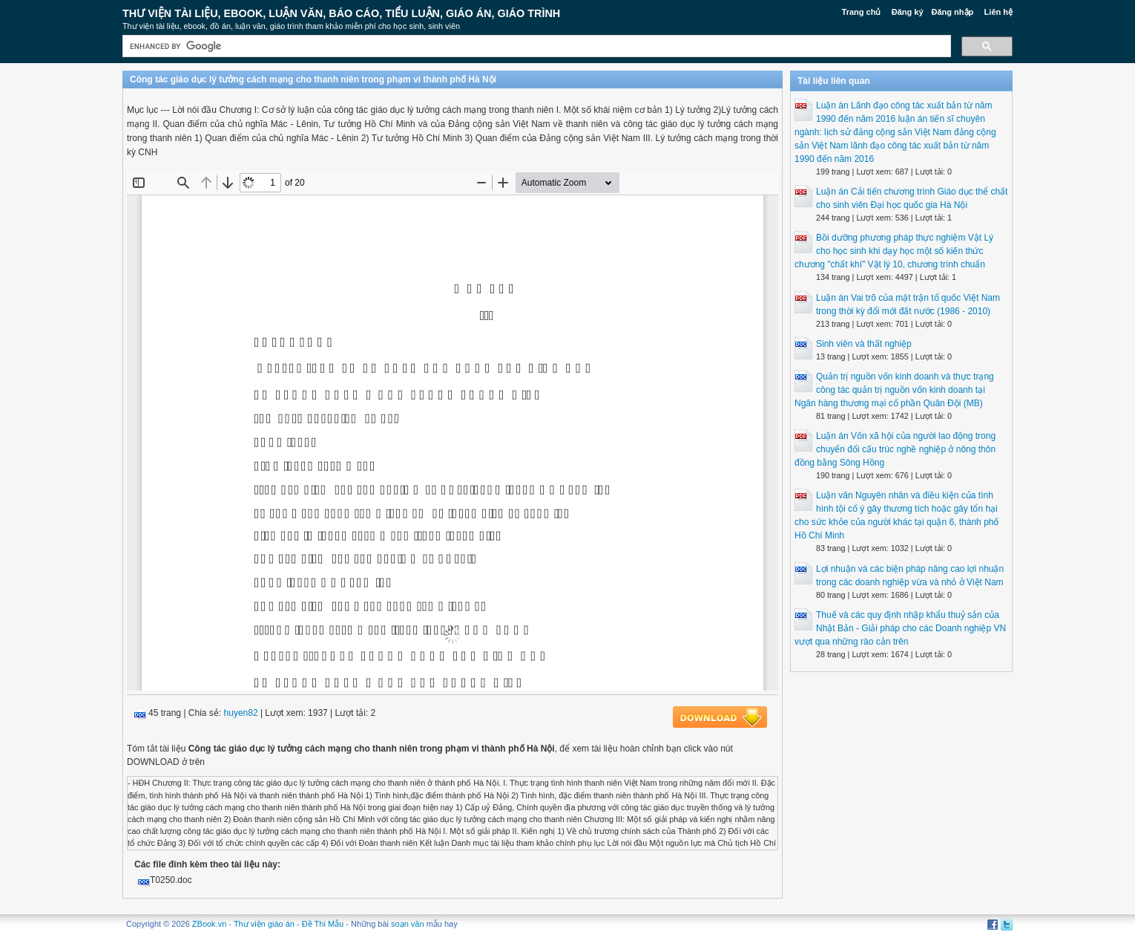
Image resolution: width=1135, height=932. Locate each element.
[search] (535, 46)
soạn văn (407, 923)
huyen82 (241, 713)
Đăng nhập (953, 11)
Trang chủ (861, 11)
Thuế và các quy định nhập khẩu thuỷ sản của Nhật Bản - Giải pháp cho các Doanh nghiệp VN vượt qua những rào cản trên (900, 628)
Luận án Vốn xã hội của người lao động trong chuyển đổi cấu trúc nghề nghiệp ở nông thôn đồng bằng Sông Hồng (895, 449)
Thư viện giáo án (264, 923)
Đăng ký (908, 11)
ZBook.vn (209, 923)
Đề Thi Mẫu (322, 923)
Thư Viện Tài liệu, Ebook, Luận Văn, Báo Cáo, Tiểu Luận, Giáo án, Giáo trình (341, 13)
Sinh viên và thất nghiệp (864, 344)
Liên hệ (998, 11)
